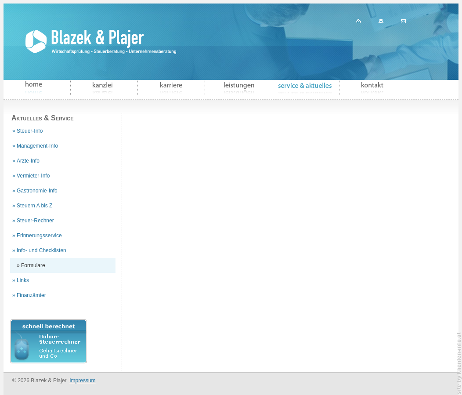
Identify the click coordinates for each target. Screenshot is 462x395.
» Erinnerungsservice (37, 235)
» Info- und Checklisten (39, 250)
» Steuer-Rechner (33, 220)
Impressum (82, 380)
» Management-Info (35, 146)
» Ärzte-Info (26, 161)
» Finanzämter (29, 295)
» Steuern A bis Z (32, 206)
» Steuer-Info (27, 131)
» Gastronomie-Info (35, 191)
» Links (20, 280)
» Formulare (31, 265)
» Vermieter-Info (31, 176)
